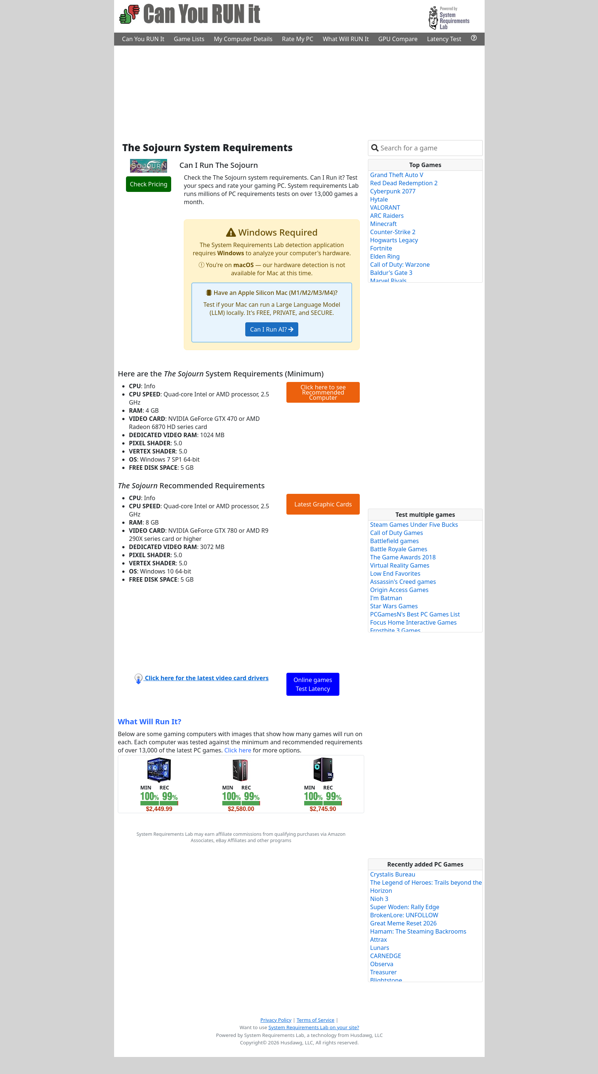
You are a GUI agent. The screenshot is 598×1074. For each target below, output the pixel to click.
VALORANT (385, 207)
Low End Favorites (395, 573)
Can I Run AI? (271, 329)
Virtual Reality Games (399, 565)
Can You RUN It (143, 39)
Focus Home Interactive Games (413, 622)
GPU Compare (398, 39)
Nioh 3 (379, 899)
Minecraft (383, 224)
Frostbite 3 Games (395, 630)
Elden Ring (385, 256)
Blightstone (386, 980)
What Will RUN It (346, 39)
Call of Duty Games (396, 533)
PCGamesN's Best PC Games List (415, 614)
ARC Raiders (387, 216)
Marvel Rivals (388, 281)
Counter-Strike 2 (392, 232)
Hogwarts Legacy (394, 240)
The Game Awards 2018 (403, 557)
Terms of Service (316, 1020)
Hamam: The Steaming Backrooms (418, 931)
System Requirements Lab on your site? (313, 1027)
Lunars (379, 948)
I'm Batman (386, 598)
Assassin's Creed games (403, 582)
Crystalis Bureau (392, 874)
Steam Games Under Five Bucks (414, 525)
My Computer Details (243, 39)
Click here (237, 750)
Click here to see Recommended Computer (323, 392)
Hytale (379, 199)
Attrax (378, 939)
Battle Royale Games (398, 549)
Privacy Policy (276, 1020)
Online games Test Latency (312, 684)
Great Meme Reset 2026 (403, 923)
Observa (381, 964)
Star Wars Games (394, 606)
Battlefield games (394, 541)
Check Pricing (148, 184)
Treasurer (383, 972)
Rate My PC (297, 39)
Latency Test (444, 39)
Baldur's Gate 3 (391, 273)
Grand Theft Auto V (396, 175)
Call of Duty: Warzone (400, 264)
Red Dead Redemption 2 (404, 183)
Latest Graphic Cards (323, 504)
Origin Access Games (399, 590)
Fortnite (381, 248)
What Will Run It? (149, 721)
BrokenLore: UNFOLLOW (404, 915)
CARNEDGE (385, 956)
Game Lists (189, 39)
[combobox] (430, 148)
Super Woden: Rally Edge (404, 907)
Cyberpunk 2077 (393, 191)
